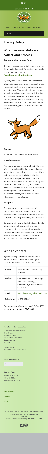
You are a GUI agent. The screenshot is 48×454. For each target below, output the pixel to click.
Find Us (6, 401)
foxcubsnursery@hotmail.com (18, 75)
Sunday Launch (32, 414)
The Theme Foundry (34, 419)
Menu (9, 34)
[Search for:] (13, 364)
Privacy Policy (9, 391)
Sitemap (7, 396)
